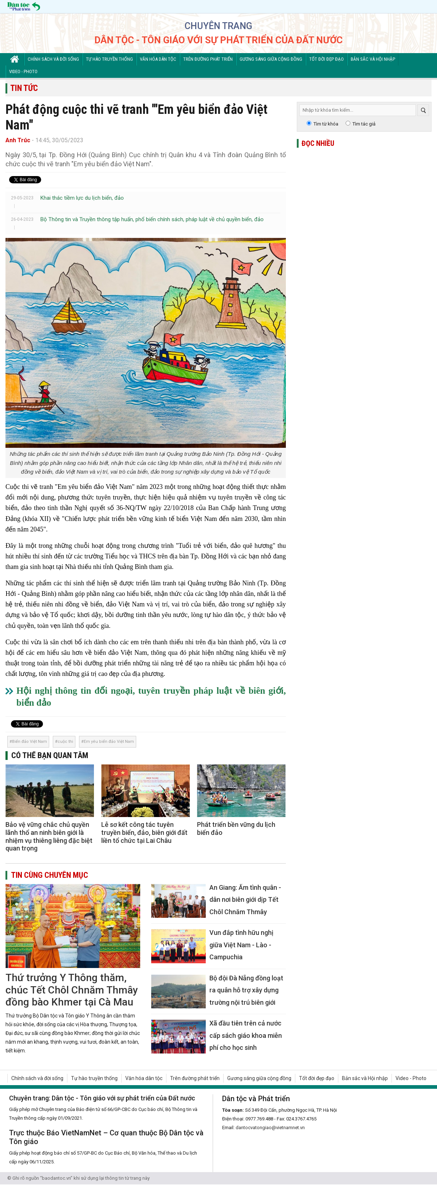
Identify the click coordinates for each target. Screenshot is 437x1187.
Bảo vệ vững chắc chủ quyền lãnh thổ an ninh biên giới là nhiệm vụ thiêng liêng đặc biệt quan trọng (48, 836)
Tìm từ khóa (326, 124)
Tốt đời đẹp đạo (326, 59)
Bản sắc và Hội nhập (373, 59)
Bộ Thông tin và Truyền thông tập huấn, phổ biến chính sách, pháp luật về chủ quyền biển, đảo (152, 219)
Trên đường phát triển (208, 59)
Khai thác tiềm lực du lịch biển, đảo (82, 198)
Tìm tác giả (364, 124)
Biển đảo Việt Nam (29, 741)
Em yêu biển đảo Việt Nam (109, 741)
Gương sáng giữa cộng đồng (271, 59)
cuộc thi (65, 741)
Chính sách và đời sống (53, 59)
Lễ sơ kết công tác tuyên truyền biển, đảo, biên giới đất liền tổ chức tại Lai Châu (144, 832)
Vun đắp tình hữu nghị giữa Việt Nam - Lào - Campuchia (241, 945)
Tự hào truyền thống (109, 59)
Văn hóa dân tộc (158, 59)
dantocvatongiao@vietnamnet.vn (270, 1127)
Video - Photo (23, 71)
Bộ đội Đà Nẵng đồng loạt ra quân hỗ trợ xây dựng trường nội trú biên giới (246, 990)
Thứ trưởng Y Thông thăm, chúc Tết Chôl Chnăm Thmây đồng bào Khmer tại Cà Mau (71, 990)
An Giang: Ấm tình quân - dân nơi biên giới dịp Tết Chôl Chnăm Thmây (245, 900)
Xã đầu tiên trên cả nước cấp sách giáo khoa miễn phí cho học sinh (245, 1035)
